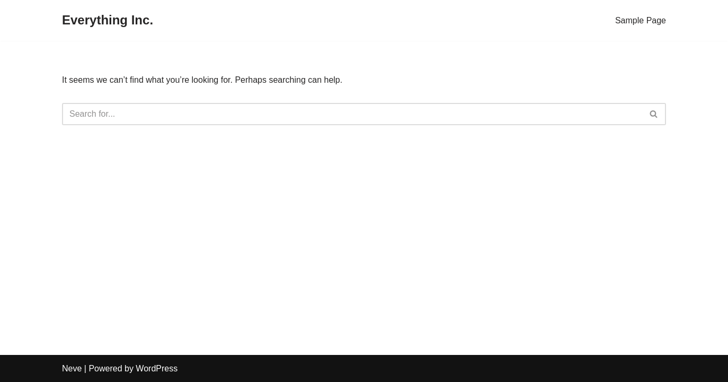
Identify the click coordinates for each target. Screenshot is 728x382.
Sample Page (640, 20)
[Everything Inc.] (107, 20)
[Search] (352, 114)
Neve (72, 368)
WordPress (156, 368)
